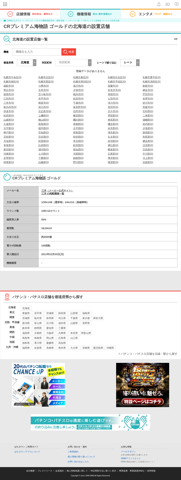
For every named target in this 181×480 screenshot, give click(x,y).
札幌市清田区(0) (151, 81)
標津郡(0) (113, 162)
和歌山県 (86, 333)
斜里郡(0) (43, 141)
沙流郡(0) (148, 145)
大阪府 (50, 333)
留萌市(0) (9, 94)
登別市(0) (113, 107)
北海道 (26, 308)
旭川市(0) (78, 86)
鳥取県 (26, 338)
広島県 (62, 338)
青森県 (26, 313)
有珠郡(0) (9, 145)
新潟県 (26, 323)
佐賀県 (38, 347)
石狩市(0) (78, 111)
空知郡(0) (43, 132)
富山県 (38, 323)
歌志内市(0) (10, 107)
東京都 (86, 318)
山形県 (74, 313)
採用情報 (151, 471)
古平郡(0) (78, 128)
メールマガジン (128, 451)
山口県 (74, 338)
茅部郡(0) (113, 115)
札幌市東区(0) (81, 77)
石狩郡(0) (148, 111)
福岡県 (26, 347)
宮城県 (50, 313)
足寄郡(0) (9, 158)
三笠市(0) (9, 103)
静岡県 (38, 328)
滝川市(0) (113, 103)
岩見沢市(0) (114, 90)
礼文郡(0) (113, 137)
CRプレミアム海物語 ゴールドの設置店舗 (101, 20)
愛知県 (50, 328)
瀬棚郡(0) (148, 120)
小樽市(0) (43, 86)
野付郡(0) (78, 162)
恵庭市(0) (148, 107)
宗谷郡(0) (43, 137)
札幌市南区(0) (11, 81)
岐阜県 (26, 328)
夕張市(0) (78, 90)
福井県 (62, 323)
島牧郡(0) (43, 124)
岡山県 (50, 338)
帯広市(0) (9, 90)
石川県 (50, 323)
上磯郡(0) (43, 115)
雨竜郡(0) (78, 132)
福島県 (86, 313)
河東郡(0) (9, 154)
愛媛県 (50, 342)
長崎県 (50, 347)
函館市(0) (9, 86)
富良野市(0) (79, 107)
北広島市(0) (44, 111)
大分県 (74, 347)
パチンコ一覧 (74, 20)
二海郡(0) (148, 115)
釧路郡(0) (78, 158)
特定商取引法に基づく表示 (103, 471)
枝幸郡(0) (78, 137)
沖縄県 (110, 347)
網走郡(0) (148, 141)
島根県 (38, 338)
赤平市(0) (43, 98)
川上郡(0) (148, 158)
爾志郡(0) (78, 120)
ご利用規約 (73, 451)
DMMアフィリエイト (131, 458)
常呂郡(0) (78, 141)
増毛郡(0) (113, 132)
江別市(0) (9, 98)
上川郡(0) (43, 154)
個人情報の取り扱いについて (81, 456)
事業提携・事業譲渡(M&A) (131, 471)
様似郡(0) (78, 149)
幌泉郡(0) (113, 149)
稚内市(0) (78, 94)
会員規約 (59, 471)
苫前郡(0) (9, 137)
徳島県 (26, 342)
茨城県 (26, 318)
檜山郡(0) (43, 120)
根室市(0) (43, 103)
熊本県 (62, 347)
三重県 (62, 328)
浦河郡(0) (43, 149)
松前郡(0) (9, 115)
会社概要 (30, 471)
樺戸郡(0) (9, 132)
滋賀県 (26, 333)
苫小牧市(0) (44, 94)
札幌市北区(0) (46, 77)
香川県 (38, 342)
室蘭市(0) (113, 86)
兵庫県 (62, 333)
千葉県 (74, 318)
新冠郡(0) (9, 149)
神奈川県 (98, 318)
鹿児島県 (98, 347)
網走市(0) (148, 90)
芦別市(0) (148, 94)
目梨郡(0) (148, 162)
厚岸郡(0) (113, 158)
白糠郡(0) (43, 162)
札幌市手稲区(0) (117, 81)
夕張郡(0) (148, 128)
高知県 (62, 342)
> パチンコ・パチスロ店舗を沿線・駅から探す (147, 353)
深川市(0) (43, 107)
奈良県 (74, 333)
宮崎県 (86, 347)
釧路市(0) (148, 86)
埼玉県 (62, 318)
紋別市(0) (78, 98)
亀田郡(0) (78, 115)
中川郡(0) (148, 154)
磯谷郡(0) (113, 124)
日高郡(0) (148, 149)
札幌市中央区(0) (12, 77)
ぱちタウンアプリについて (27, 451)
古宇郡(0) (9, 128)
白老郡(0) (43, 145)
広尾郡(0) (113, 154)
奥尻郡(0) (113, 120)
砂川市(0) (148, 103)
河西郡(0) (78, 154)
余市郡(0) (113, 128)
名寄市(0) (148, 98)
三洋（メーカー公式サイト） (57, 190)
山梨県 (74, 323)
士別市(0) (113, 98)
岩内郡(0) (148, 124)
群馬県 (50, 318)
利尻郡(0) (148, 137)
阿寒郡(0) (9, 162)
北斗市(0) (113, 111)
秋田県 (62, 313)
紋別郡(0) (113, 141)
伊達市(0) (9, 111)
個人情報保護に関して (77, 471)
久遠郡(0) (9, 124)
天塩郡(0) (9, 141)
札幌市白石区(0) (117, 77)
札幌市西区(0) (46, 81)
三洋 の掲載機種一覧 (52, 193)
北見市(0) (43, 90)
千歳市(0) (78, 103)
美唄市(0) (113, 94)
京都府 (38, 333)
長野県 (86, 323)
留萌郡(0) (148, 132)
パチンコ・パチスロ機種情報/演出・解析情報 (44, 20)
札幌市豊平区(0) (151, 77)
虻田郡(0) (78, 145)
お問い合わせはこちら (78, 461)
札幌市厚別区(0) (82, 81)
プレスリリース (44, 471)
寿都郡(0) (78, 124)
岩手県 (38, 313)
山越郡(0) (9, 120)
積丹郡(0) (43, 128)
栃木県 (38, 318)
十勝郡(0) (43, 158)
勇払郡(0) (113, 145)
